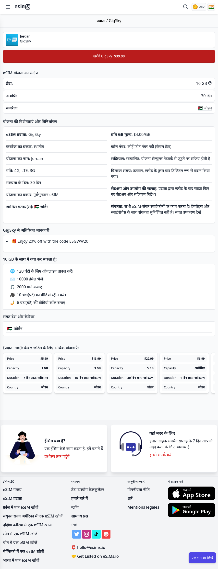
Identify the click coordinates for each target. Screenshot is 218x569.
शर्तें (130, 498)
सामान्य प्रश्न (79, 516)
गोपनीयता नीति (138, 489)
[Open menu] (8, 7)
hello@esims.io (89, 547)
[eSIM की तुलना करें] (186, 7)
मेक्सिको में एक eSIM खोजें (23, 551)
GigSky (115, 20)
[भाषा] (211, 7)
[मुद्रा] (199, 7)
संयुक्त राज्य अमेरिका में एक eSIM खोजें (32, 516)
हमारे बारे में (79, 498)
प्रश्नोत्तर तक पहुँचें (56, 456)
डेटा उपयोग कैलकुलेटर (87, 489)
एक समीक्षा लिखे (202, 557)
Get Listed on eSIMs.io (95, 556)
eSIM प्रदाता (12, 498)
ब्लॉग (75, 507)
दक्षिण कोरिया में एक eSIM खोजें (27, 525)
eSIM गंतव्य (12, 489)
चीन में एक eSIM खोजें (20, 542)
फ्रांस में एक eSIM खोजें (20, 507)
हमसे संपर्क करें (160, 454)
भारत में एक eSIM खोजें (21, 560)
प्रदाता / (103, 20)
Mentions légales (143, 507)
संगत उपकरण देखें (188, 212)
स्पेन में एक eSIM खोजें (20, 533)
